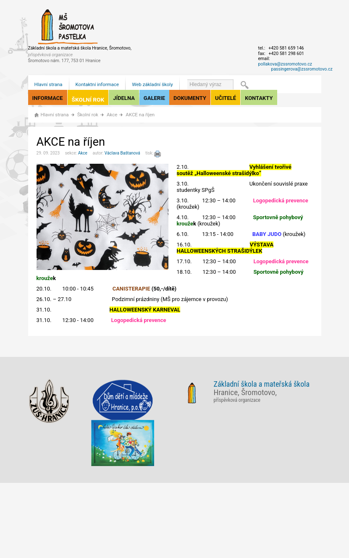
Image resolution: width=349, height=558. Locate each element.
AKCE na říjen (140, 115)
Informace (47, 98)
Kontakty (259, 98)
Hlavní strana (48, 84)
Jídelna (124, 98)
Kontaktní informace (97, 84)
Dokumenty (189, 98)
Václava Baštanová (122, 153)
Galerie (154, 98)
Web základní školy (152, 84)
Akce (112, 115)
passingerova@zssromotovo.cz (302, 69)
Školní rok (88, 99)
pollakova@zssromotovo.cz (285, 64)
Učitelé (225, 98)
